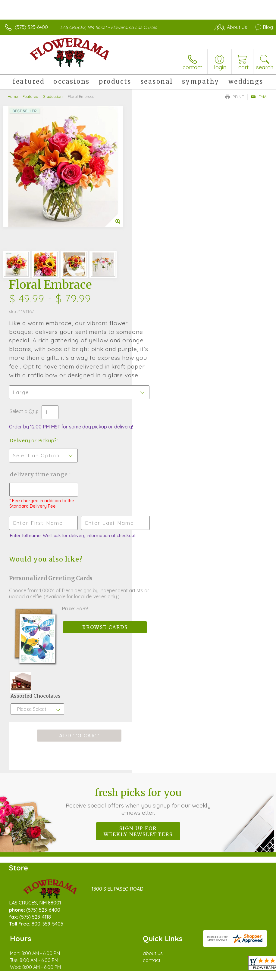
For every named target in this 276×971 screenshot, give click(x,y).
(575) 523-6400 (31, 27)
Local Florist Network (214, 951)
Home (13, 96)
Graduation (53, 96)
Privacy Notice (170, 951)
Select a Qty (155, 247)
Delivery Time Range (170, 310)
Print (234, 96)
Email (260, 96)
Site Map (250, 951)
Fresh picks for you (138, 649)
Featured (30, 96)
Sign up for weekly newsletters (138, 680)
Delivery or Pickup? (165, 276)
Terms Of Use (135, 951)
